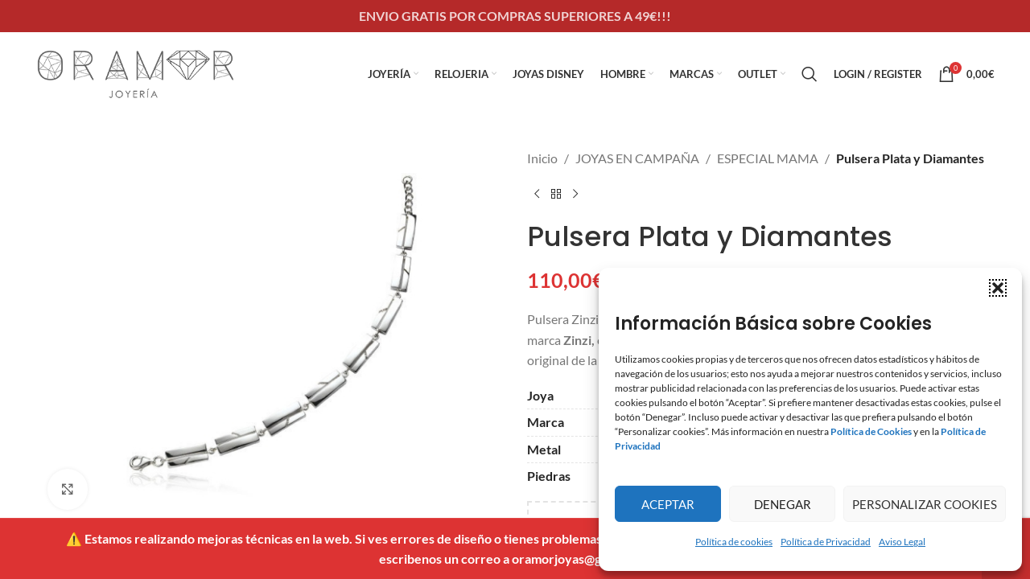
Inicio (542, 158)
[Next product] (575, 194)
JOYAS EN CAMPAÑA (637, 158)
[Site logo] (136, 72)
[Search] (809, 74)
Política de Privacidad (826, 542)
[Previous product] (536, 194)
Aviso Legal (902, 542)
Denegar (782, 504)
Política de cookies (733, 542)
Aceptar (667, 504)
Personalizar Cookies (924, 504)
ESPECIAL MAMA (767, 158)
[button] (998, 288)
